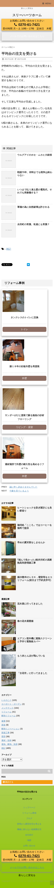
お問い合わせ (29, 846)
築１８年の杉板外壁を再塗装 (24, 366)
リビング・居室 (24, 427)
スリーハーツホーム (27, 15)
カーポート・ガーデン (11, 704)
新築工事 (5, 732)
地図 (29, 840)
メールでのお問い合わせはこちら (27, 36)
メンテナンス (7, 708)
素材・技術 (6, 740)
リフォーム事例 (29, 813)
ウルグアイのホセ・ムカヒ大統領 (34, 155)
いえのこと (6, 700)
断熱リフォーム (8, 716)
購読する (8, 782)
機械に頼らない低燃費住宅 (29, 829)
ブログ (29, 818)
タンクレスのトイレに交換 (24, 317)
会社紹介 (29, 835)
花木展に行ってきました (30, 603)
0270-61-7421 (29, 25)
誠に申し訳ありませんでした (23, 487)
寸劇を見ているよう (19, 491)
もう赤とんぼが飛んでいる (31, 656)
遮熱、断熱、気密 (9, 744)
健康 (3, 721)
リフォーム (6, 712)
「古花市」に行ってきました (32, 673)
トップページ (29, 807)
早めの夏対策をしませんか (31, 542)
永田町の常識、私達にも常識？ (33, 224)
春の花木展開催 (25, 621)
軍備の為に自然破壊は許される (33, 207)
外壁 (24, 378)
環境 (3, 736)
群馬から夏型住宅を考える (29, 824)
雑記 (8, 249)
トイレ (24, 329)
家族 (3, 725)
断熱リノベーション (10, 729)
